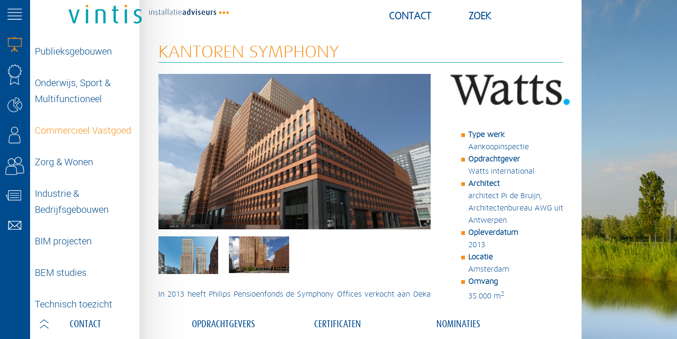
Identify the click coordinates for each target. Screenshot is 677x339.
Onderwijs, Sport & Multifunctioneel (72, 90)
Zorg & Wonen (64, 161)
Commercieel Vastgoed (83, 130)
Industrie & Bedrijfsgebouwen (72, 201)
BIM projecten (63, 240)
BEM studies (61, 272)
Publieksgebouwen (73, 51)
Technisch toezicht (73, 304)
